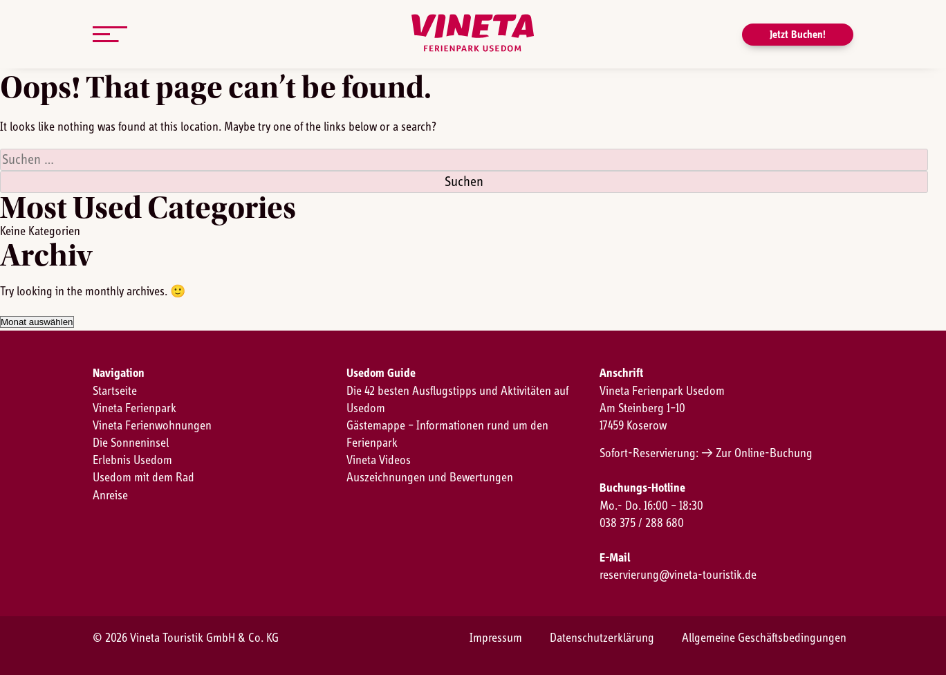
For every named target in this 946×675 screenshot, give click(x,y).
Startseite (115, 391)
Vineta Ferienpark (134, 409)
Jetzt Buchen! (798, 34)
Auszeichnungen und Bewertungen (429, 478)
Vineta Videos (378, 460)
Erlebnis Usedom (132, 460)
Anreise (110, 496)
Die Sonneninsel (131, 443)
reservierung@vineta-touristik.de (678, 575)
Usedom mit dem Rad (143, 478)
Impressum (496, 638)
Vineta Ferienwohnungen (152, 426)
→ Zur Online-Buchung (757, 453)
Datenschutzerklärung (602, 638)
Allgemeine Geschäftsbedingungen (764, 638)
